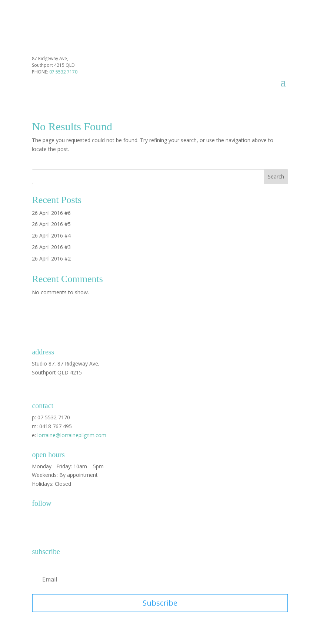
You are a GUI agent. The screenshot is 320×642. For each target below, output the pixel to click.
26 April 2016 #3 (51, 246)
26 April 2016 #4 (51, 235)
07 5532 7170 (63, 72)
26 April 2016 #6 (51, 212)
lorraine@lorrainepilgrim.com (71, 435)
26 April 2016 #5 (51, 223)
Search (276, 176)
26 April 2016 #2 (51, 258)
